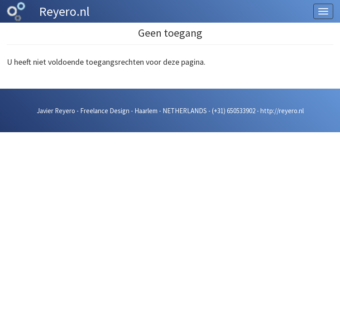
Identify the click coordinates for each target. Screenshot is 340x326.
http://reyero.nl (282, 110)
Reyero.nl (64, 11)
